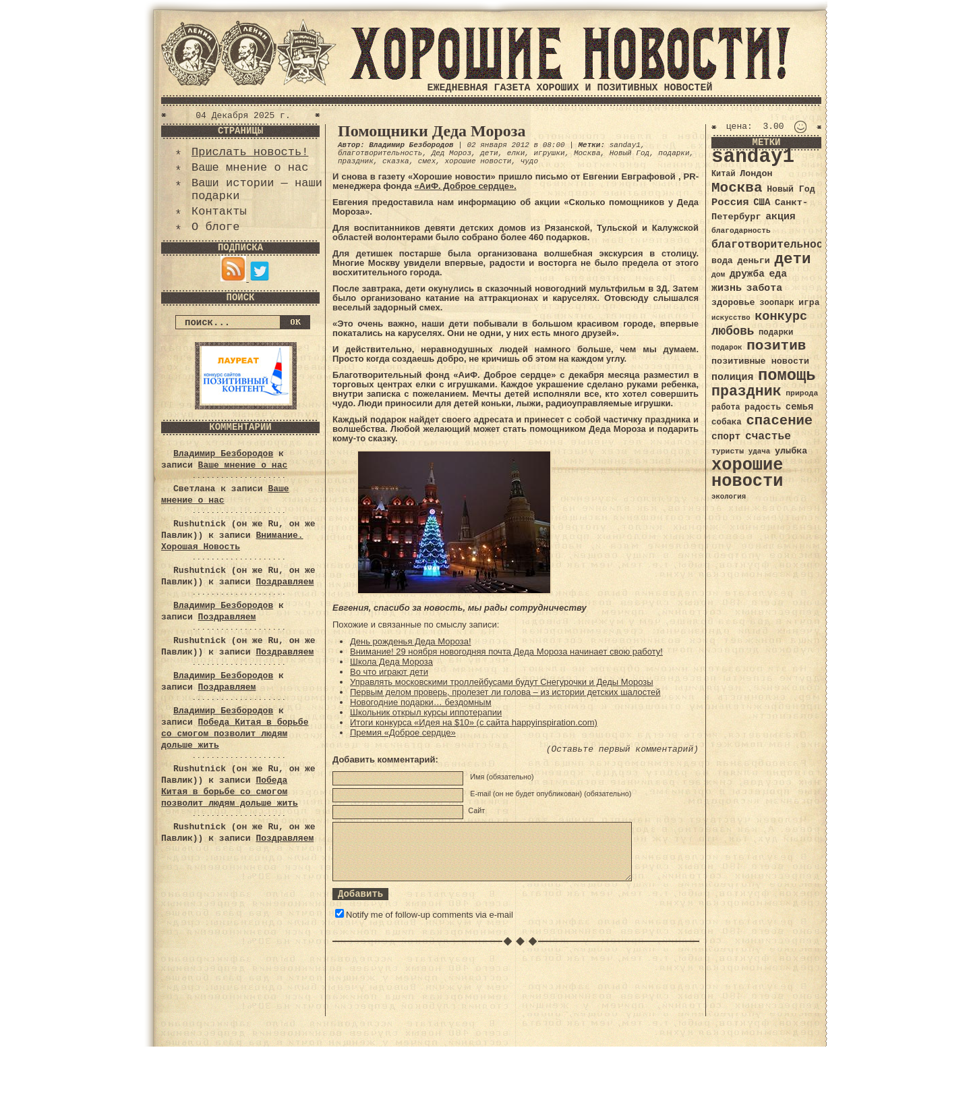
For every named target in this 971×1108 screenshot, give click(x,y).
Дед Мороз (451, 153)
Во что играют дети (389, 672)
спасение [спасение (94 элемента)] (779, 420)
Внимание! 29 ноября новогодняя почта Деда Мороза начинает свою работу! (506, 651)
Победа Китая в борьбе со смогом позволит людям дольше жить (234, 733)
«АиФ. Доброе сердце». (465, 186)
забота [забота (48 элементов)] (764, 288)
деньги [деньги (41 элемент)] (753, 261)
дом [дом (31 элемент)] (718, 275)
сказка (395, 161)
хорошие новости (477, 161)
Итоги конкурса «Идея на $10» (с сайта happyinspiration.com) (473, 722)
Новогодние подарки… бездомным (421, 702)
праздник (356, 161)
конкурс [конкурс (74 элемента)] (781, 317)
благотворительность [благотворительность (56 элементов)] (773, 244)
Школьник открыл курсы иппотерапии (426, 712)
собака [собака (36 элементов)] (726, 422)
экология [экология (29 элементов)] (728, 497)
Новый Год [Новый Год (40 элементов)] (791, 189)
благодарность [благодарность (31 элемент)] (741, 231)
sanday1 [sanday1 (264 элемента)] (752, 157)
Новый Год (629, 153)
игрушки (548, 153)
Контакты (219, 211)
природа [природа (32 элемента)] (802, 393)
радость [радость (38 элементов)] (762, 407)
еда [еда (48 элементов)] (778, 274)
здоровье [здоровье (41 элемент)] (733, 303)
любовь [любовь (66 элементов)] (732, 331)
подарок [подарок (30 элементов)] (726, 347)
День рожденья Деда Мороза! (410, 641)
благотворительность (380, 153)
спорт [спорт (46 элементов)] (725, 436)
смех (427, 161)
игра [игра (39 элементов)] (808, 303)
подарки (673, 153)
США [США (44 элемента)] (761, 202)
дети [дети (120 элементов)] (792, 259)
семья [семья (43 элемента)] (800, 406)
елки (516, 153)
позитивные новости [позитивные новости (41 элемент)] (760, 361)
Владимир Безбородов (223, 454)
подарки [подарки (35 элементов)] (776, 332)
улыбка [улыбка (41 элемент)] (791, 451)
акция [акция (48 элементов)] (780, 216)
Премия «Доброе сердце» (403, 732)
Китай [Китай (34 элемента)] (723, 174)
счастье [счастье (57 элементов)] (768, 436)
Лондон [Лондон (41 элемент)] (756, 174)
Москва (587, 153)
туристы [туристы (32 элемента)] (727, 451)
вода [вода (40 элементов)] (722, 261)
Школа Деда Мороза (391, 662)
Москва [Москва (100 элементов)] (737, 188)
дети (489, 153)
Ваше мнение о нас (250, 167)
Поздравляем (285, 582)
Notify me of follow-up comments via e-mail (429, 915)
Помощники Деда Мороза (431, 131)
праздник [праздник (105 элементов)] (746, 391)
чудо (529, 161)
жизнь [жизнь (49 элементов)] (726, 288)
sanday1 (625, 145)
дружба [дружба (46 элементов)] (747, 274)
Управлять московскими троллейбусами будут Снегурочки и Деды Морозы (501, 682)
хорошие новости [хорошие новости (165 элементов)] (747, 473)
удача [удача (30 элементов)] (759, 451)
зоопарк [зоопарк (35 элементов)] (776, 303)
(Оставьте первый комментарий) (622, 749)
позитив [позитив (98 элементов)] (776, 346)
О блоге (215, 227)
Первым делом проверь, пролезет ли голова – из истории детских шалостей (505, 692)
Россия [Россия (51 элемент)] (730, 202)
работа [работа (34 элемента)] (725, 407)
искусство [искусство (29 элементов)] (731, 318)
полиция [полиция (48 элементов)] (732, 377)
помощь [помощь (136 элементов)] (787, 375)
